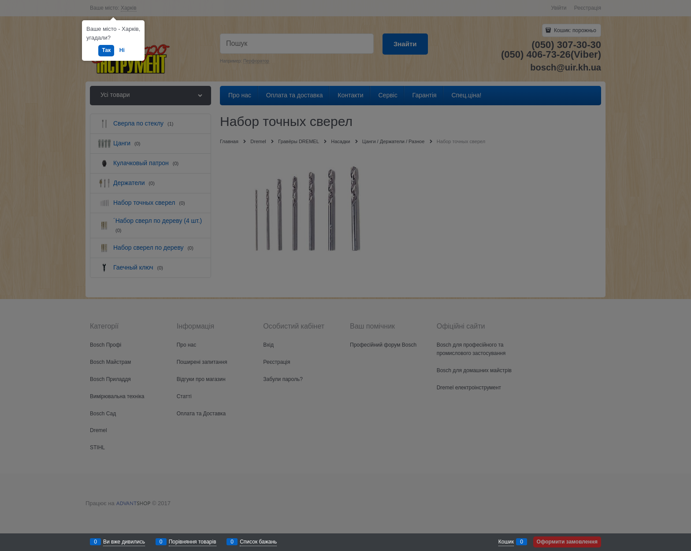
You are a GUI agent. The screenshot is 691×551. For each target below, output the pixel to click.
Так (106, 50)
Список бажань (258, 541)
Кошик (506, 541)
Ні (122, 50)
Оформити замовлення (567, 542)
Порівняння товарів (192, 541)
